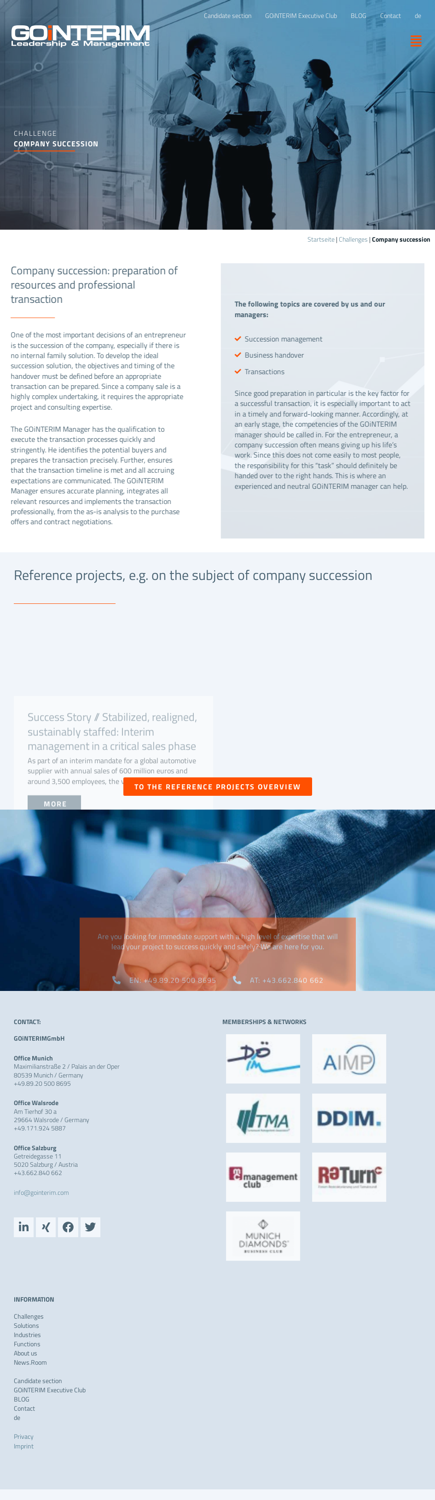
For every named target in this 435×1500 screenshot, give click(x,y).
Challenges (353, 239)
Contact (24, 1410)
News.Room (30, 1364)
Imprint (24, 1448)
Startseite (321, 239)
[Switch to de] (418, 16)
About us (25, 1355)
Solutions (26, 1327)
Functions (27, 1345)
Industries (27, 1336)
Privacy (24, 1438)
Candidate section (38, 1382)
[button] (412, 40)
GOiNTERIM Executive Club (50, 1391)
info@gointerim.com (41, 1192)
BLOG (21, 1401)
